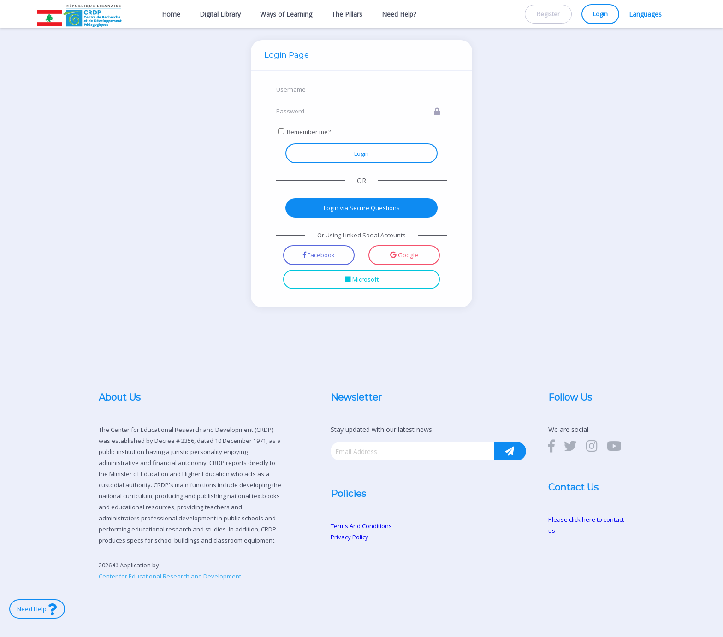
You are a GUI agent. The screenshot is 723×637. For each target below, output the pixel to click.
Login (600, 14)
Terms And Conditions (361, 526)
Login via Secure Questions (362, 208)
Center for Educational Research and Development (170, 576)
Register (548, 14)
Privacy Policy (349, 537)
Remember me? (309, 132)
